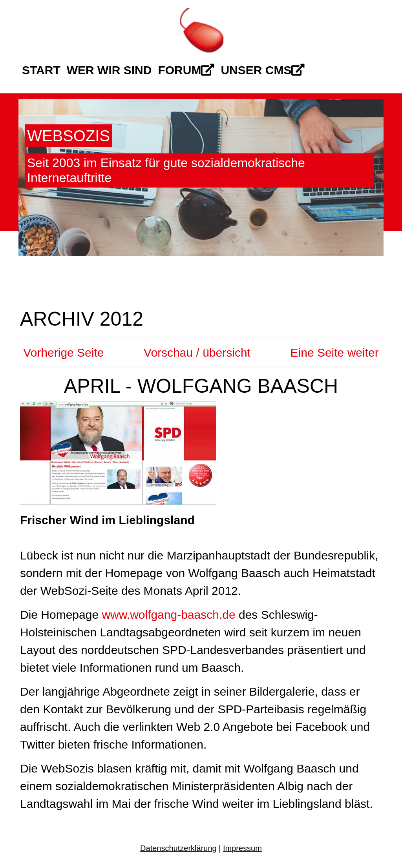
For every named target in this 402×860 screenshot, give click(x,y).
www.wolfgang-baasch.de (168, 614)
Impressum (242, 848)
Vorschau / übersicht (197, 352)
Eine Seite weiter (336, 352)
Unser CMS (263, 70)
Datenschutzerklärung (178, 848)
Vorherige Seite (62, 352)
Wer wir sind (109, 70)
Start (41, 70)
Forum (186, 70)
